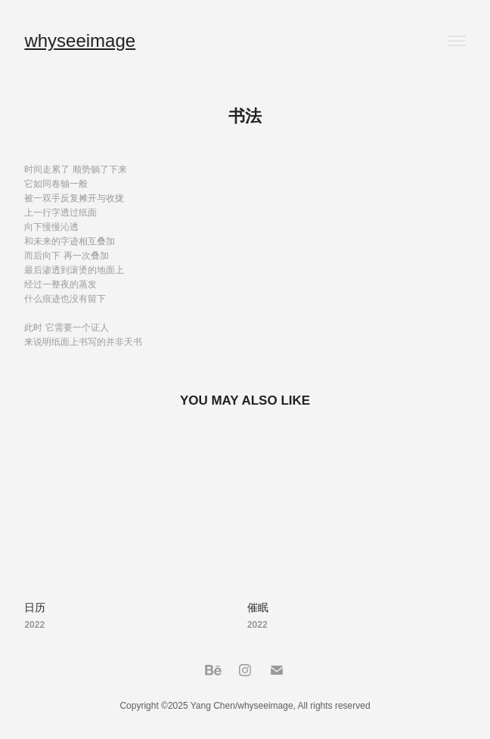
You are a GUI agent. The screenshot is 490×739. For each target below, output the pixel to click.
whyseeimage (79, 40)
